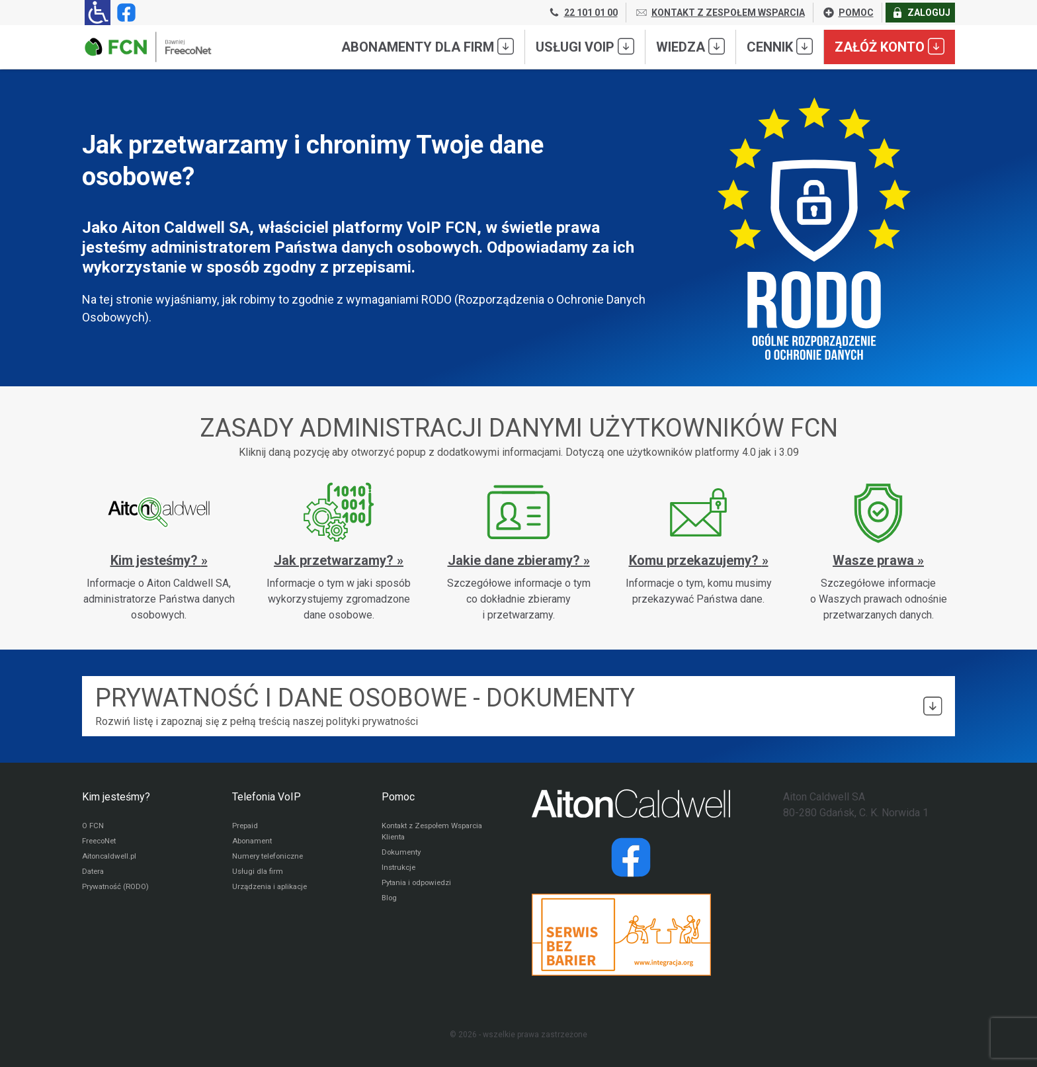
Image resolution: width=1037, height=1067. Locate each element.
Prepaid (245, 826)
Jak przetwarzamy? (335, 560)
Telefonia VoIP (266, 796)
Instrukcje (400, 870)
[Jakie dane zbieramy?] (518, 551)
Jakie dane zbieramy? (515, 560)
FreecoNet (101, 842)
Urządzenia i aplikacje (272, 889)
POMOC (848, 12)
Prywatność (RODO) (117, 889)
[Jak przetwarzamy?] (338, 551)
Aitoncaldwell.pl (111, 858)
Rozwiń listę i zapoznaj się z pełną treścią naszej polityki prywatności (518, 705)
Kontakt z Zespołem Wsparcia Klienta (436, 832)
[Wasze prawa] (878, 551)
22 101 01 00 (583, 12)
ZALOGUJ (920, 12)
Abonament (253, 842)
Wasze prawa (875, 560)
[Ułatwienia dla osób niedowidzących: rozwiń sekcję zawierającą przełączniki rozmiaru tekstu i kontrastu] (97, 12)
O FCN (93, 826)
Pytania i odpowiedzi (419, 885)
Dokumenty (402, 854)
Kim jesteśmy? (155, 560)
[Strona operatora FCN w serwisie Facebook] (123, 12)
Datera (94, 873)
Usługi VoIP (585, 46)
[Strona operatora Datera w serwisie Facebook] (630, 857)
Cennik (780, 46)
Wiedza (690, 46)
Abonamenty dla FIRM (427, 46)
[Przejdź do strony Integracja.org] (631, 935)
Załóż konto (889, 46)
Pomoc (398, 796)
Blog (390, 901)
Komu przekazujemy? (695, 560)
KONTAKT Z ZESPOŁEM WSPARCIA (720, 12)
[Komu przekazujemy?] (698, 543)
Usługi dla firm (258, 873)
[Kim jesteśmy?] (158, 551)
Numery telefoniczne (270, 858)
